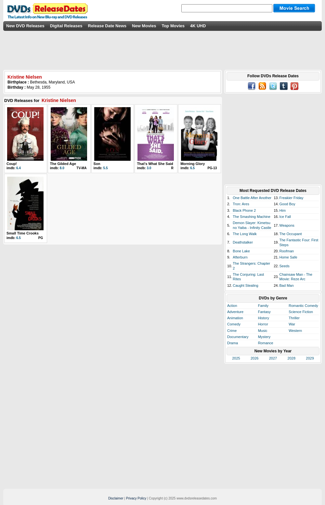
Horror (263, 324)
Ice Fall (285, 217)
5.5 (105, 168)
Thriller (294, 318)
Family (263, 306)
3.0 (149, 168)
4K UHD (198, 25)
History (263, 318)
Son (97, 164)
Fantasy (264, 312)
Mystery (264, 337)
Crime (232, 331)
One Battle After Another (252, 198)
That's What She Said (155, 164)
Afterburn (240, 257)
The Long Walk (245, 234)
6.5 (192, 168)
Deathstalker (243, 242)
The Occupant (291, 234)
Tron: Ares (241, 204)
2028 (291, 358)
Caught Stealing (245, 285)
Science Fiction (301, 312)
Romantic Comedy (303, 306)
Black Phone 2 (244, 210)
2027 (273, 358)
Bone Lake (241, 251)
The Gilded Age (63, 164)
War (292, 324)
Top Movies (173, 25)
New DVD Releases (25, 25)
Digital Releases (66, 25)
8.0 (62, 168)
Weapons (287, 225)
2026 (254, 358)
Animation (235, 318)
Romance (265, 343)
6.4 (18, 168)
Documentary (237, 337)
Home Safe (288, 257)
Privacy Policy (136, 498)
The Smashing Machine (251, 217)
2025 (236, 358)
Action (232, 306)
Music (262, 331)
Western (295, 331)
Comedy (233, 324)
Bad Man (287, 285)
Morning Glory (192, 164)
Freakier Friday (292, 198)
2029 (310, 358)
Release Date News (107, 25)
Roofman (287, 251)
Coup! (11, 164)
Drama (232, 343)
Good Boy (287, 204)
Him (283, 210)
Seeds (285, 266)
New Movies (144, 25)
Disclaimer (116, 498)
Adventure (235, 312)
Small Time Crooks (22, 233)
